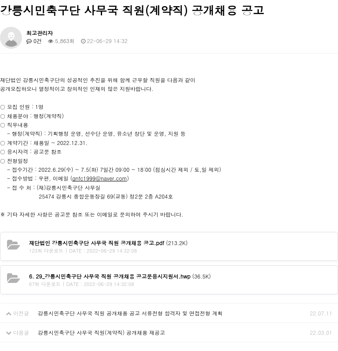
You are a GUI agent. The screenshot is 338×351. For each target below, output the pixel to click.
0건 (34, 40)
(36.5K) (120, 276)
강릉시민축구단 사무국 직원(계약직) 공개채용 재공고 (101, 332)
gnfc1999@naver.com (99, 178)
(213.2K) (108, 242)
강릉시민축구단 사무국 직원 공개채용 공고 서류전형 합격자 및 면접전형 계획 (130, 313)
